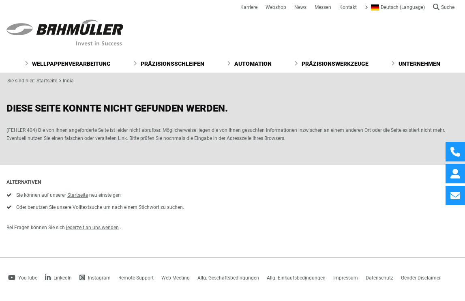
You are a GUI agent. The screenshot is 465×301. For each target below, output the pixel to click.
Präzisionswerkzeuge (331, 63)
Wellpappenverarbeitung (68, 63)
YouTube (22, 278)
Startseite (46, 81)
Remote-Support (136, 278)
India (68, 81)
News (300, 7)
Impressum (345, 278)
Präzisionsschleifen (168, 63)
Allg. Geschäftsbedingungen (228, 278)
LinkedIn (58, 278)
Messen (323, 7)
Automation (249, 63)
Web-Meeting (175, 278)
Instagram (95, 278)
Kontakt (348, 7)
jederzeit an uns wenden (92, 227)
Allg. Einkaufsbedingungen (296, 278)
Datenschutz (379, 278)
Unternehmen (415, 63)
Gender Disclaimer (421, 278)
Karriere (248, 7)
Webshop (276, 7)
